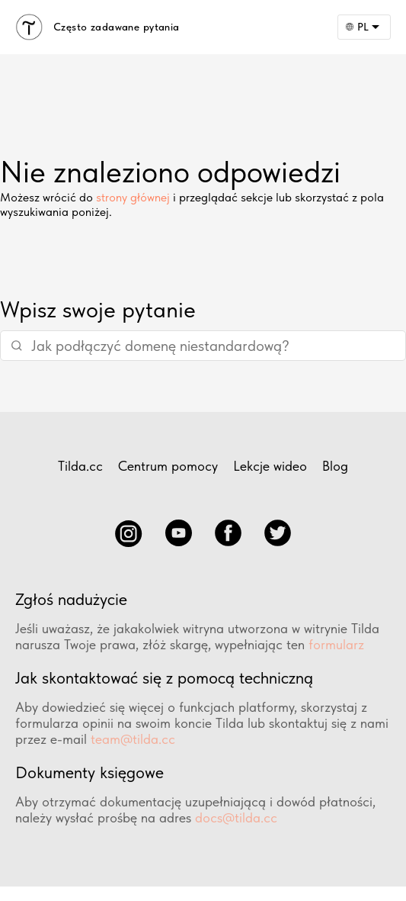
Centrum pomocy (168, 466)
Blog (335, 466)
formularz (336, 644)
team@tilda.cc (133, 739)
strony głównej (133, 197)
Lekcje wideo (270, 466)
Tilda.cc (80, 466)
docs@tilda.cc (236, 817)
